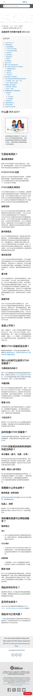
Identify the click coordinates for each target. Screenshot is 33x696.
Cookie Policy (20, 683)
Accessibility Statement (17, 685)
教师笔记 (8, 92)
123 (11, 26)
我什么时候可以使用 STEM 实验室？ (14, 66)
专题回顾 (8, 70)
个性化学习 (9, 74)
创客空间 (8, 52)
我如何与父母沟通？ (10, 106)
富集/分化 (9, 72)
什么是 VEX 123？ (9, 42)
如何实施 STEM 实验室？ (11, 76)
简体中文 (25, 2)
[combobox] (16, 6)
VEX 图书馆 (4, 26)
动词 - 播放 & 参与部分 (12, 82)
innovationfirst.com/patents (20, 682)
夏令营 (8, 58)
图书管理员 (9, 54)
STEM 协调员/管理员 (11, 50)
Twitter (16, 655)
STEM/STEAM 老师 (11, 48)
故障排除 (10, 98)
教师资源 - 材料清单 (11, 86)
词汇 (9, 94)
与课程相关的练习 (11, 68)
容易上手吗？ (8, 62)
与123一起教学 (18, 26)
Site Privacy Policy (6, 683)
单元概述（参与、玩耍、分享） (14, 80)
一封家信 (4, 618)
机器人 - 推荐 (9, 88)
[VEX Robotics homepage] (14, 2)
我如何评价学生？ (10, 102)
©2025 (7, 678)
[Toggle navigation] (4, 2)
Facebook (13, 655)
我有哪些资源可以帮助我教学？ (13, 90)
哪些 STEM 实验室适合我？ (12, 64)
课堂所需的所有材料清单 (8, 497)
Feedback (27, 693)
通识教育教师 (9, 46)
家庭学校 (8, 60)
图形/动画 (9, 100)
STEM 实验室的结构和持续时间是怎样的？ (16, 78)
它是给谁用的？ (9, 44)
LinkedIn (20, 655)
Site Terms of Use (13, 683)
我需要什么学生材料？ (10, 84)
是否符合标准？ (9, 104)
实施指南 (4, 436)
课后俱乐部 (9, 56)
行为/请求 (10, 96)
